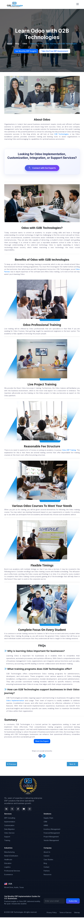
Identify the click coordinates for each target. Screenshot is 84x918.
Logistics (7, 868)
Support (7, 837)
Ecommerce (8, 875)
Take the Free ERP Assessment (54, 51)
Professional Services (12, 871)
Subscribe (73, 902)
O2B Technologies (61, 134)
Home (9, 43)
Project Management (51, 837)
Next (72, 765)
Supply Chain (48, 819)
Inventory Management (52, 830)
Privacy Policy (52, 913)
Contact (46, 868)
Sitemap (77, 913)
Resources (47, 875)
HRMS (46, 826)
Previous (11, 765)
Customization (9, 826)
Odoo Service (9, 833)
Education (7, 864)
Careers (46, 856)
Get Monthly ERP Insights (25, 51)
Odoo (24, 43)
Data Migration (9, 830)
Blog (17, 43)
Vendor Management (51, 841)
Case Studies (48, 860)
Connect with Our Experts (42, 168)
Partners (47, 871)
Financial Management (52, 833)
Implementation (9, 822)
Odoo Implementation (15, 701)
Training (7, 841)
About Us (47, 853)
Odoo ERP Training (69, 450)
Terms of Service (65, 913)
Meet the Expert (42, 742)
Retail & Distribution (11, 856)
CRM (45, 822)
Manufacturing (9, 853)
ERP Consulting (9, 819)
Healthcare (8, 860)
